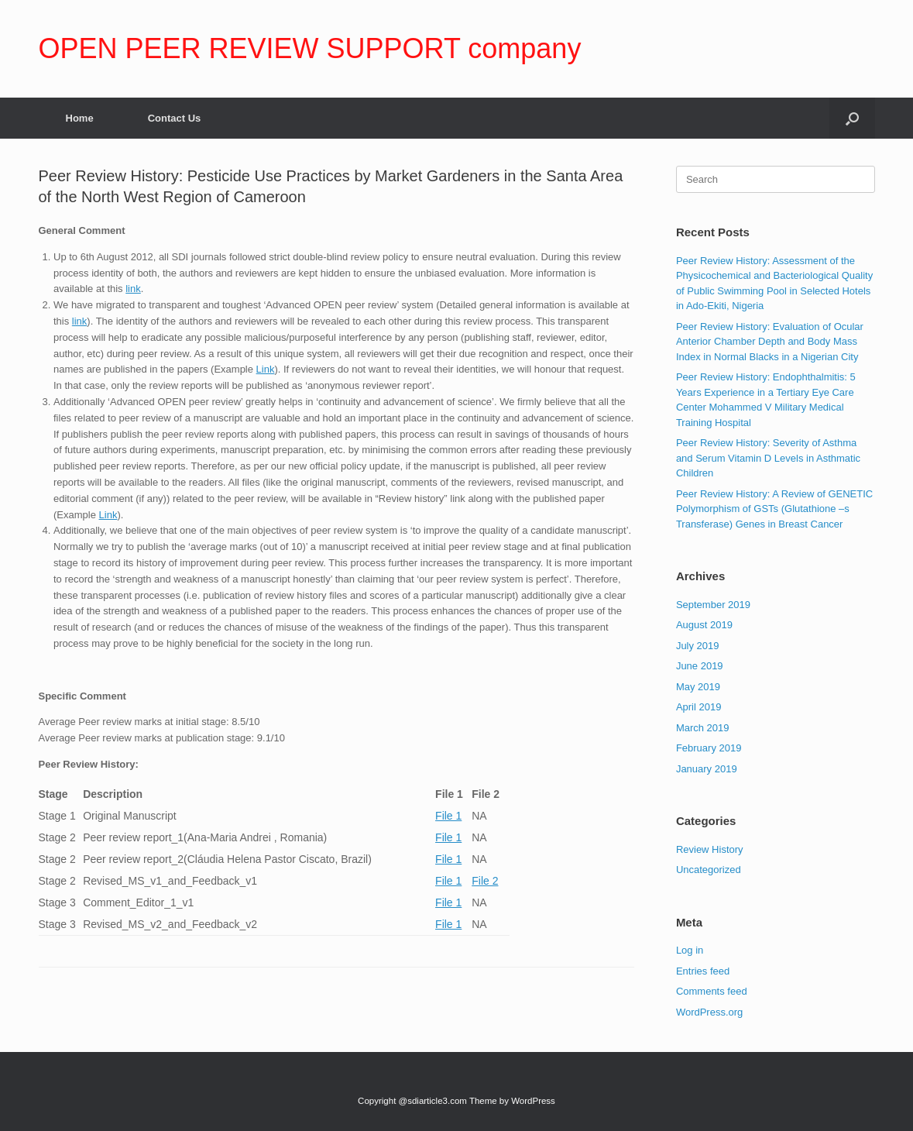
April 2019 (699, 707)
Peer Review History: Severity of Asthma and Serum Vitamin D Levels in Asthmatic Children (768, 458)
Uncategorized (708, 869)
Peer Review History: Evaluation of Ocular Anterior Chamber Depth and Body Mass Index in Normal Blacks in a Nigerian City (769, 342)
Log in (689, 950)
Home (80, 118)
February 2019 (709, 748)
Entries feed (702, 971)
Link (265, 369)
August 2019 (704, 625)
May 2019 (698, 687)
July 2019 (697, 645)
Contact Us (174, 118)
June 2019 (699, 666)
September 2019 (713, 604)
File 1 (448, 816)
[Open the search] (852, 118)
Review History (709, 849)
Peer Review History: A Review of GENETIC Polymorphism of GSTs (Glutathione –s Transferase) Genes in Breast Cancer (774, 509)
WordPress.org (709, 1012)
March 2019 (702, 728)
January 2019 (706, 769)
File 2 (485, 881)
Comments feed (711, 991)
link (133, 288)
